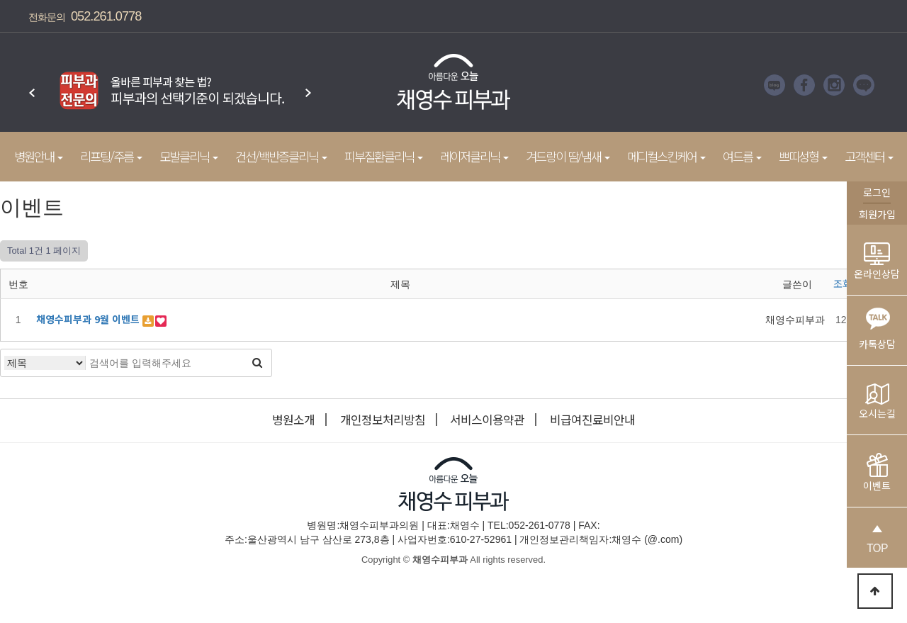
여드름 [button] (742, 156)
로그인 (877, 192)
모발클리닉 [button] (188, 156)
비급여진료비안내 (592, 419)
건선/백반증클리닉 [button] (281, 156)
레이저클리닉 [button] (474, 156)
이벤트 (877, 473)
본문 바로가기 (0, 0)
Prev (31, 86)
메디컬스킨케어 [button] (666, 156)
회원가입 (877, 214)
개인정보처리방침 (382, 419)
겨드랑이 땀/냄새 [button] (568, 156)
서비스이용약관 (487, 419)
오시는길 (877, 401)
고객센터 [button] (869, 156)
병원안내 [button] (38, 156)
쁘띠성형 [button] (803, 156)
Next (308, 86)
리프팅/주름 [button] (111, 156)
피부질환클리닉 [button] (383, 156)
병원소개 (293, 419)
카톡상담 (877, 325)
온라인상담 (877, 261)
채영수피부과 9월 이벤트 (89, 319)
